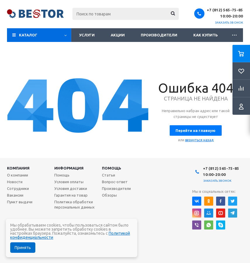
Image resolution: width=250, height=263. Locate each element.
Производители (159, 35)
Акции (118, 35)
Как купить (205, 35)
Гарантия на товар (71, 195)
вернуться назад (199, 140)
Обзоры (109, 195)
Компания (18, 168)
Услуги (87, 35)
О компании (17, 175)
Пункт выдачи (19, 202)
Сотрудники (18, 188)
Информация (69, 168)
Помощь (111, 168)
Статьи (108, 175)
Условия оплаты (69, 182)
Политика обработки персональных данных (74, 204)
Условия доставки (70, 188)
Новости (14, 182)
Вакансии (15, 195)
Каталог (28, 35)
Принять (23, 247)
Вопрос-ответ (115, 182)
